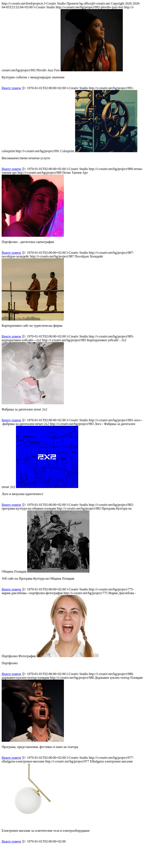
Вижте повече (11, 88)
